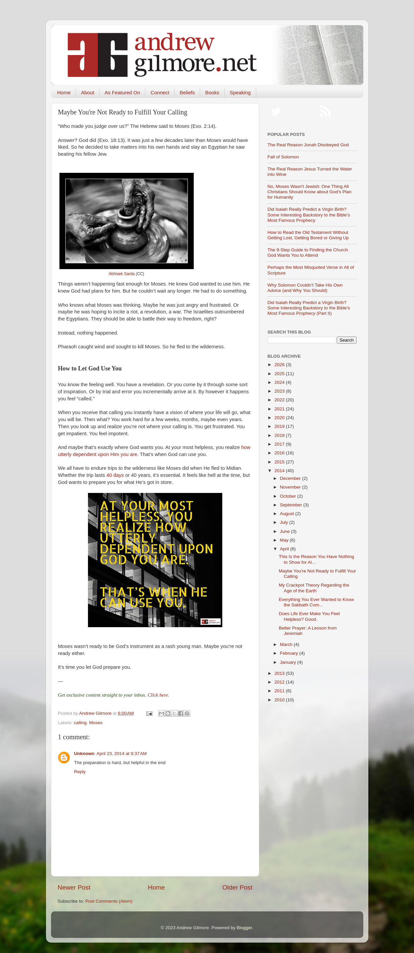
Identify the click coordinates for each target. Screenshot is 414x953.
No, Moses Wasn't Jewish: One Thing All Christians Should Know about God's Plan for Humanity (310, 192)
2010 (280, 699)
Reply (80, 771)
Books (212, 92)
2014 (280, 470)
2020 (280, 417)
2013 (280, 673)
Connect (159, 92)
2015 (280, 461)
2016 (280, 452)
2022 (280, 399)
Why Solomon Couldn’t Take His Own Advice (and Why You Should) (305, 288)
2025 (280, 373)
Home (64, 92)
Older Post (237, 887)
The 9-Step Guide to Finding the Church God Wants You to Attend (308, 252)
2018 (280, 435)
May (285, 540)
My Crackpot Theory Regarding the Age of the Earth (314, 588)
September (292, 504)
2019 (280, 426)
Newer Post (74, 887)
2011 (280, 690)
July (284, 522)
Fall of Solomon (283, 156)
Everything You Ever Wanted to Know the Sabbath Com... (316, 602)
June (285, 531)
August (287, 513)
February (290, 653)
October (288, 496)
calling (80, 722)
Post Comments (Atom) (108, 901)
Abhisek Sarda (122, 273)
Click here (158, 695)
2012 (280, 682)
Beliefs (187, 92)
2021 (280, 408)
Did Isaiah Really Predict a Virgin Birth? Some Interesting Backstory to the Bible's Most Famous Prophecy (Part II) (309, 308)
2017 (280, 444)
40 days (115, 475)
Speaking (240, 92)
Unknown (84, 753)
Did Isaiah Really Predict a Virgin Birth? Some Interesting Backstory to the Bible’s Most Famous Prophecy (309, 214)
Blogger (244, 927)
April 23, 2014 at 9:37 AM (121, 753)
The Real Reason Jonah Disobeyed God (308, 144)
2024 (280, 382)
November (291, 487)
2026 (280, 364)
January (288, 662)
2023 (280, 391)
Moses (96, 722)
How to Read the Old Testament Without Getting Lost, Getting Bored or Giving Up (308, 235)
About (87, 92)
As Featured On (122, 92)
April (285, 548)
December (291, 478)
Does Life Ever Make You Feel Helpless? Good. (309, 616)
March (287, 644)
